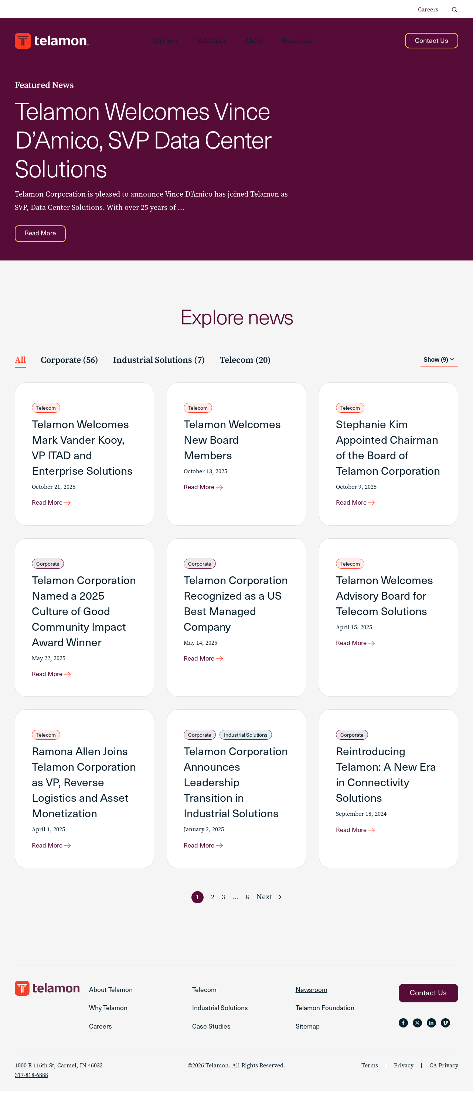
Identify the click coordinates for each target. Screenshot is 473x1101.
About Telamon (111, 997)
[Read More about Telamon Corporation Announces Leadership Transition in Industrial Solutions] (207, 851)
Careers (428, 9)
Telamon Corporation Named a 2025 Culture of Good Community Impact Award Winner (84, 613)
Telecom (46, 409)
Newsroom (312, 997)
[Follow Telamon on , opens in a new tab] (451, 1030)
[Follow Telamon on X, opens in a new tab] (420, 1030)
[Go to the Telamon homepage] (52, 41)
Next (264, 904)
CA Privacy (443, 1075)
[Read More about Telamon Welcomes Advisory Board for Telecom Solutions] (359, 647)
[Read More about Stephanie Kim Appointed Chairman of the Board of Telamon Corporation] (359, 505)
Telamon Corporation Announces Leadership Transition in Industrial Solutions (236, 787)
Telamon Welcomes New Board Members (232, 440)
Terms (369, 1075)
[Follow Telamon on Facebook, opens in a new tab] (404, 1030)
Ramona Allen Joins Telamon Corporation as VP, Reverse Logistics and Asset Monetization (84, 787)
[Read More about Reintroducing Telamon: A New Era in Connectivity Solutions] (359, 836)
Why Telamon (109, 1016)
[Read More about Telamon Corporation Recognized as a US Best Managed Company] (207, 663)
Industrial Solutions (246, 740)
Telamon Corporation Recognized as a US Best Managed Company (236, 606)
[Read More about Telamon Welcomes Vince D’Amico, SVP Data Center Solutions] (43, 234)
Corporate (47, 566)
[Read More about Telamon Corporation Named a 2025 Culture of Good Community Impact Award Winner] (55, 678)
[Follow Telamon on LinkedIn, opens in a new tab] (436, 1030)
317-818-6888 (31, 1084)
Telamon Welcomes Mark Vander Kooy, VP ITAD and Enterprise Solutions (82, 448)
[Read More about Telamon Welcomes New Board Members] (207, 489)
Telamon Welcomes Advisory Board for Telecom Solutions (384, 598)
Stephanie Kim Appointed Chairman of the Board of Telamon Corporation (388, 448)
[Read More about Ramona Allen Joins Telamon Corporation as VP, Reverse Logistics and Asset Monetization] (55, 851)
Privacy (404, 1075)
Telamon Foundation (326, 1016)
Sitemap (308, 1035)
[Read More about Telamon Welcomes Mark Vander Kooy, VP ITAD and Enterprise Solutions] (55, 505)
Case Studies (211, 1035)
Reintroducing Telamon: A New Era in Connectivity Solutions (386, 779)
